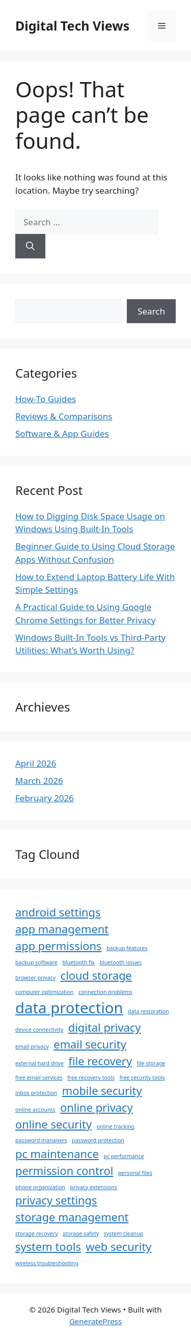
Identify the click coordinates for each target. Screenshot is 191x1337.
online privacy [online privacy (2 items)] (96, 1107)
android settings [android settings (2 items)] (57, 912)
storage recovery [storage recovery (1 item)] (36, 1233)
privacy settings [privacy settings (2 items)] (56, 1200)
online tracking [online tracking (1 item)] (115, 1126)
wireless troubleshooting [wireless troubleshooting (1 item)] (46, 1263)
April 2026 (35, 763)
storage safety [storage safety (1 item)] (81, 1233)
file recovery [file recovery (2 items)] (100, 1061)
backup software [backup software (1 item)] (36, 962)
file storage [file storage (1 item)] (151, 1063)
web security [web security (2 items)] (118, 1246)
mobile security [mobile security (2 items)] (102, 1090)
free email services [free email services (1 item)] (39, 1077)
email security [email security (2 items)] (89, 1044)
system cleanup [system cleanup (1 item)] (124, 1233)
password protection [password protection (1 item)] (98, 1140)
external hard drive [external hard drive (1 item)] (39, 1063)
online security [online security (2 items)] (53, 1124)
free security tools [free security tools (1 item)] (142, 1077)
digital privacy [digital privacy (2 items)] (104, 1027)
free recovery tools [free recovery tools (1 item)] (91, 1077)
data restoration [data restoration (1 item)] (148, 1011)
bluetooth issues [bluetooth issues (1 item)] (121, 962)
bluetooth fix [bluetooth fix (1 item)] (78, 962)
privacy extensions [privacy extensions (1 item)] (93, 1187)
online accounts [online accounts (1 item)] (35, 1109)
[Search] (30, 246)
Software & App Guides (62, 433)
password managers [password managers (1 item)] (41, 1140)
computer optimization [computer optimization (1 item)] (44, 991)
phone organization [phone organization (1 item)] (40, 1187)
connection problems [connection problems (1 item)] (105, 991)
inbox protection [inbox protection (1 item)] (36, 1092)
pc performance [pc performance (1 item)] (123, 1156)
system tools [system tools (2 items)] (48, 1246)
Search (151, 311)
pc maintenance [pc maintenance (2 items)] (57, 1153)
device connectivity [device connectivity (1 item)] (39, 1029)
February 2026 (44, 798)
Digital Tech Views (72, 25)
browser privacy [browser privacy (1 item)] (35, 977)
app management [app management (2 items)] (61, 929)
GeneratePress (95, 1321)
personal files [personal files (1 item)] (135, 1172)
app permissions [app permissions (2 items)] (58, 945)
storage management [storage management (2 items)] (71, 1217)
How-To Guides (45, 399)
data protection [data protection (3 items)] (69, 1008)
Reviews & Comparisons (63, 416)
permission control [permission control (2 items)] (64, 1170)
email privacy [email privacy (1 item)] (32, 1046)
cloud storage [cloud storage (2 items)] (96, 975)
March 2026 (39, 781)
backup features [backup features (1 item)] (127, 948)
